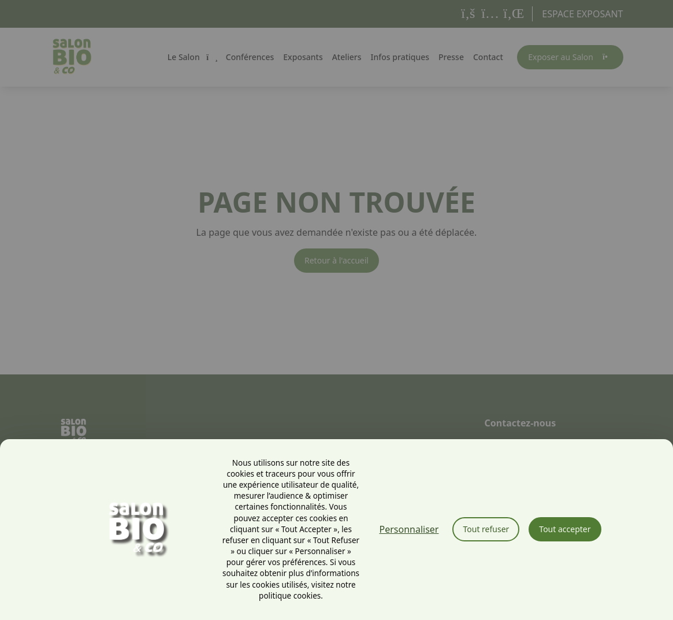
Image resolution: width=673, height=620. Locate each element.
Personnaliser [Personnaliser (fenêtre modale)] (409, 529)
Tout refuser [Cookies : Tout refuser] (486, 529)
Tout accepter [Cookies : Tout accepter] (564, 529)
